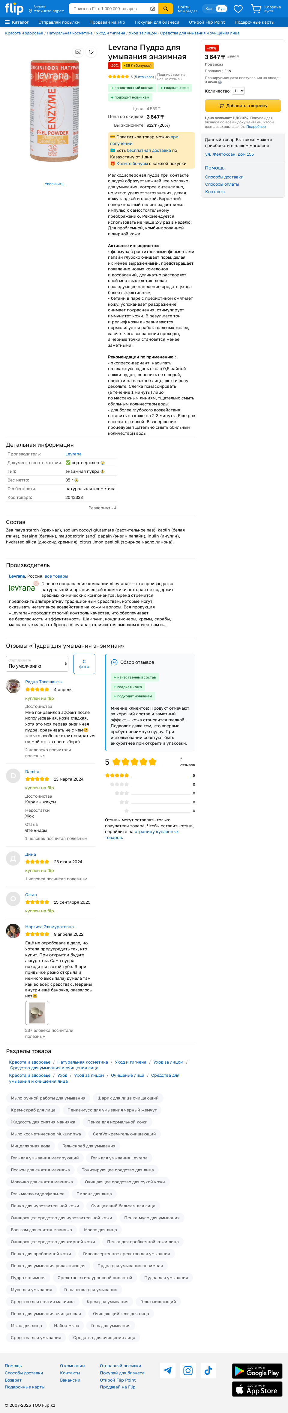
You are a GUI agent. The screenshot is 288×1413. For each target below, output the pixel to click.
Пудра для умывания (166, 1277)
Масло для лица (100, 1229)
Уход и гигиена (110, 33)
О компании (72, 1365)
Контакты (215, 191)
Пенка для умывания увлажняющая (48, 1265)
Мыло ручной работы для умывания (48, 1097)
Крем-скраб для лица (33, 1109)
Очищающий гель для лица (121, 1313)
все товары (56, 575)
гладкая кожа (176, 87)
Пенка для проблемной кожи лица (143, 1241)
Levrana (73, 453)
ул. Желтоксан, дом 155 (229, 154)
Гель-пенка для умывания (90, 1289)
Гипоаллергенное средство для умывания (126, 1253)
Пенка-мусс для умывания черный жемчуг (112, 1109)
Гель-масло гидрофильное (37, 1193)
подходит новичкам (132, 97)
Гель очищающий (158, 1301)
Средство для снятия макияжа (43, 1301)
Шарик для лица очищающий (128, 1097)
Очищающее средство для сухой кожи (125, 1181)
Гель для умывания (110, 1325)
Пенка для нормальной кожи (117, 1121)
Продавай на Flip (107, 22)
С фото (84, 664)
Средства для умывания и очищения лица (199, 33)
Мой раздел (187, 11)
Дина (30, 854)
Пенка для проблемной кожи (41, 1253)
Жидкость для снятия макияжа (43, 1121)
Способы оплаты (222, 184)
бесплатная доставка (149, 150)
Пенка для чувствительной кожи (45, 1205)
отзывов (144, 77)
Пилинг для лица (94, 1193)
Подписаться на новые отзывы (171, 76)
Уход (62, 1075)
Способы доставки (224, 176)
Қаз (209, 8)
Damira (32, 771)
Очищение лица (127, 1075)
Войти (184, 7)
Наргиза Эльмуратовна (49, 926)
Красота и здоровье (24, 33)
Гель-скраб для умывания (89, 1145)
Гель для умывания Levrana (119, 1157)
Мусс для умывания (31, 1289)
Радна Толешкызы (43, 681)
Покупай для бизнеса (157, 22)
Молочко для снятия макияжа (42, 1181)
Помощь (13, 1365)
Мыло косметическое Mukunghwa (46, 1133)
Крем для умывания (107, 1301)
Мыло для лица (26, 1325)
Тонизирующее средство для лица (118, 1169)
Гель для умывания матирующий (45, 1157)
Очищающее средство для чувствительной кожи (61, 1217)
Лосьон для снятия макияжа (40, 1169)
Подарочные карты (254, 22)
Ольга (31, 894)
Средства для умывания (36, 1337)
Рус (221, 8)
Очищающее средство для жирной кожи (53, 1241)
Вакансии (70, 1379)
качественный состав (134, 87)
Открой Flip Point (207, 22)
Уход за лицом (143, 33)
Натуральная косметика (69, 33)
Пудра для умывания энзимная (130, 1265)
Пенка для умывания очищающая (46, 1313)
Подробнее (256, 126)
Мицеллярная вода (30, 1145)
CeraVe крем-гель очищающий (124, 1133)
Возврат (13, 1379)
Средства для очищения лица (104, 1337)
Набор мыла (66, 1325)
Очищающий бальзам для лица (123, 1205)
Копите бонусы (132, 163)
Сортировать (19, 660)
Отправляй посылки (59, 22)
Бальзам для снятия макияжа (41, 1229)
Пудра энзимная (28, 1277)
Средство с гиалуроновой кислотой (95, 1277)
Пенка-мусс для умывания (152, 1217)
